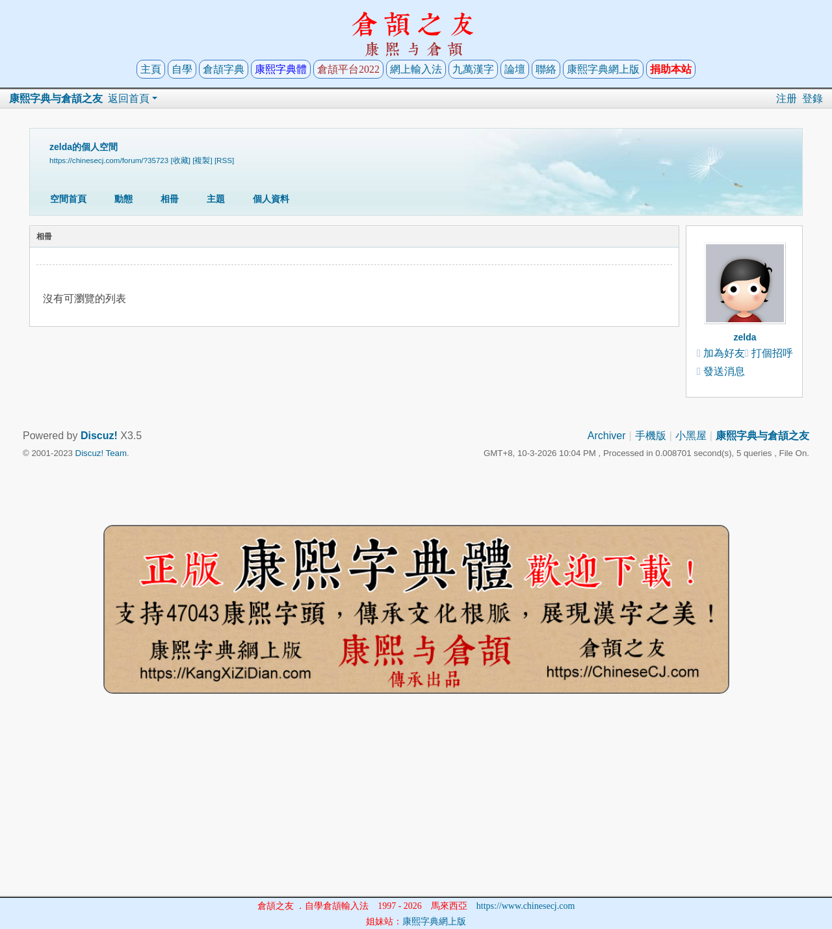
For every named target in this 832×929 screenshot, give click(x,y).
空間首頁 (68, 199)
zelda (744, 337)
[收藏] (180, 160)
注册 (786, 98)
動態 (123, 199)
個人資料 (271, 199)
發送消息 (724, 371)
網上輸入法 (416, 69)
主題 (216, 199)
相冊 (170, 199)
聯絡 (546, 69)
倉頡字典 (223, 69)
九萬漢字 (473, 69)
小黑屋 (691, 435)
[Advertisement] (416, 805)
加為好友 (724, 353)
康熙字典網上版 (603, 69)
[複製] (202, 160)
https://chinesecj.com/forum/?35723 (108, 160)
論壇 (514, 69)
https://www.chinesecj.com (525, 906)
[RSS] (224, 160)
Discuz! (99, 435)
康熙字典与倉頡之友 (56, 98)
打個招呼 (772, 353)
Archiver (607, 435)
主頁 (150, 69)
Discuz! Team (101, 453)
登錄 (812, 98)
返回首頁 (129, 98)
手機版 (650, 435)
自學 (182, 69)
